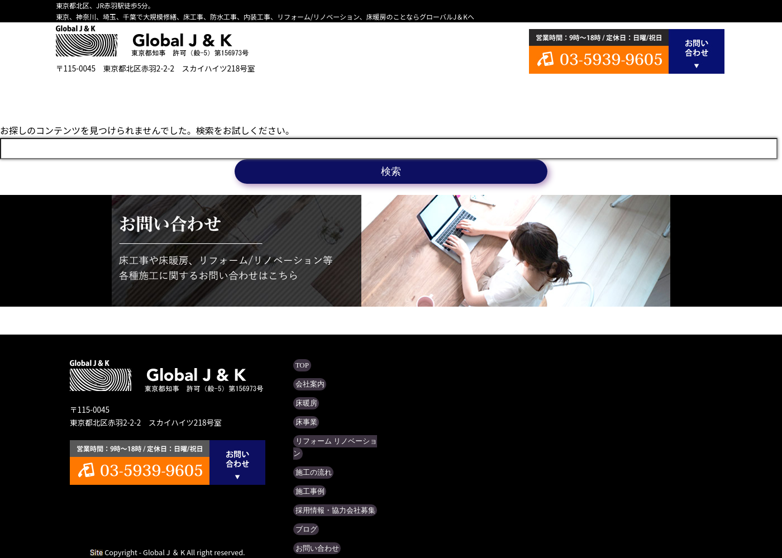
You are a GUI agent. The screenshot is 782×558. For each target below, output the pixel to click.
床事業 (318, 95)
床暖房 (245, 95)
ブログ (681, 95)
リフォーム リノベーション (391, 95)
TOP (100, 95)
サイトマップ (311, 538)
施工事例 (536, 95)
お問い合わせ (311, 520)
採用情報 (609, 95)
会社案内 (173, 95)
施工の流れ (463, 95)
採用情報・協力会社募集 (327, 486)
